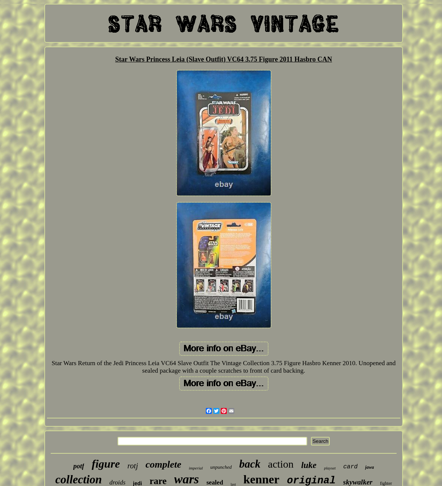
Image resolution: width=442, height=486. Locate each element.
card (350, 466)
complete (163, 464)
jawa (369, 467)
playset (330, 468)
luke (309, 465)
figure (106, 463)
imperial (196, 468)
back (249, 464)
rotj (132, 466)
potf (78, 466)
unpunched (221, 467)
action (280, 464)
